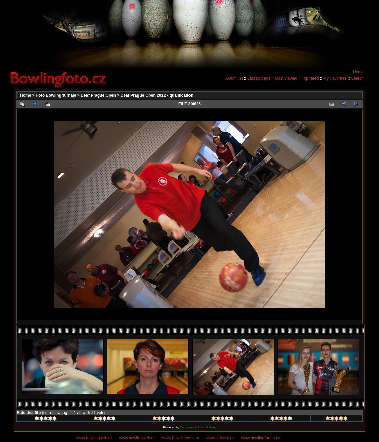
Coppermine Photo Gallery (198, 427)
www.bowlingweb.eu (137, 438)
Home (358, 72)
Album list (234, 78)
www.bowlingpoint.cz (181, 438)
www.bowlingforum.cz (260, 438)
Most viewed (286, 78)
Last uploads (258, 78)
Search (357, 78)
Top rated (310, 78)
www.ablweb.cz (220, 438)
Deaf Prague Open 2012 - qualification (157, 95)
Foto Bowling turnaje (56, 95)
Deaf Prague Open (98, 95)
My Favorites (335, 78)
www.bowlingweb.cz (94, 438)
